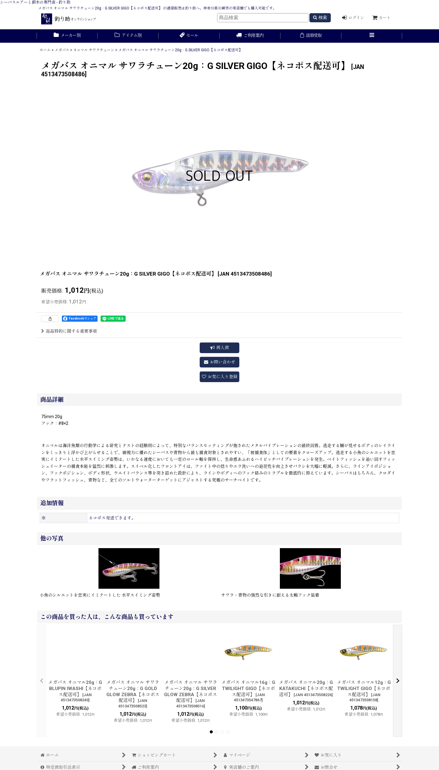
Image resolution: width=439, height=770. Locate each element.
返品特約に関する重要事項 (69, 331)
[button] (371, 36)
